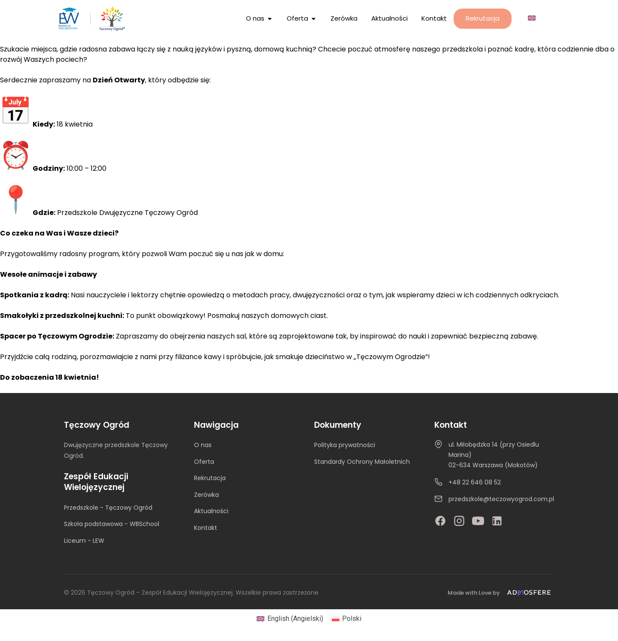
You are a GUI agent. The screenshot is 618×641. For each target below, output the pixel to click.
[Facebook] (440, 521)
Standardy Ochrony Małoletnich (362, 461)
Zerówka (206, 494)
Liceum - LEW (84, 540)
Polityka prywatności (344, 445)
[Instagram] (459, 521)
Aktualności (211, 511)
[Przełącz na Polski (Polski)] (346, 619)
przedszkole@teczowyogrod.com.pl (501, 499)
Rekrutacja (210, 478)
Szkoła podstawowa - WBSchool (111, 524)
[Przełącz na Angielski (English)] (289, 619)
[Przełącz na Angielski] (532, 18)
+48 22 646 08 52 (474, 482)
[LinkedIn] (497, 521)
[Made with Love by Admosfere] (501, 592)
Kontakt (205, 527)
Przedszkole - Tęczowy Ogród (108, 507)
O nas (203, 445)
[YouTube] (478, 521)
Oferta (204, 461)
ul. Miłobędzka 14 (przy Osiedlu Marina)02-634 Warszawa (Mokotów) (493, 454)
